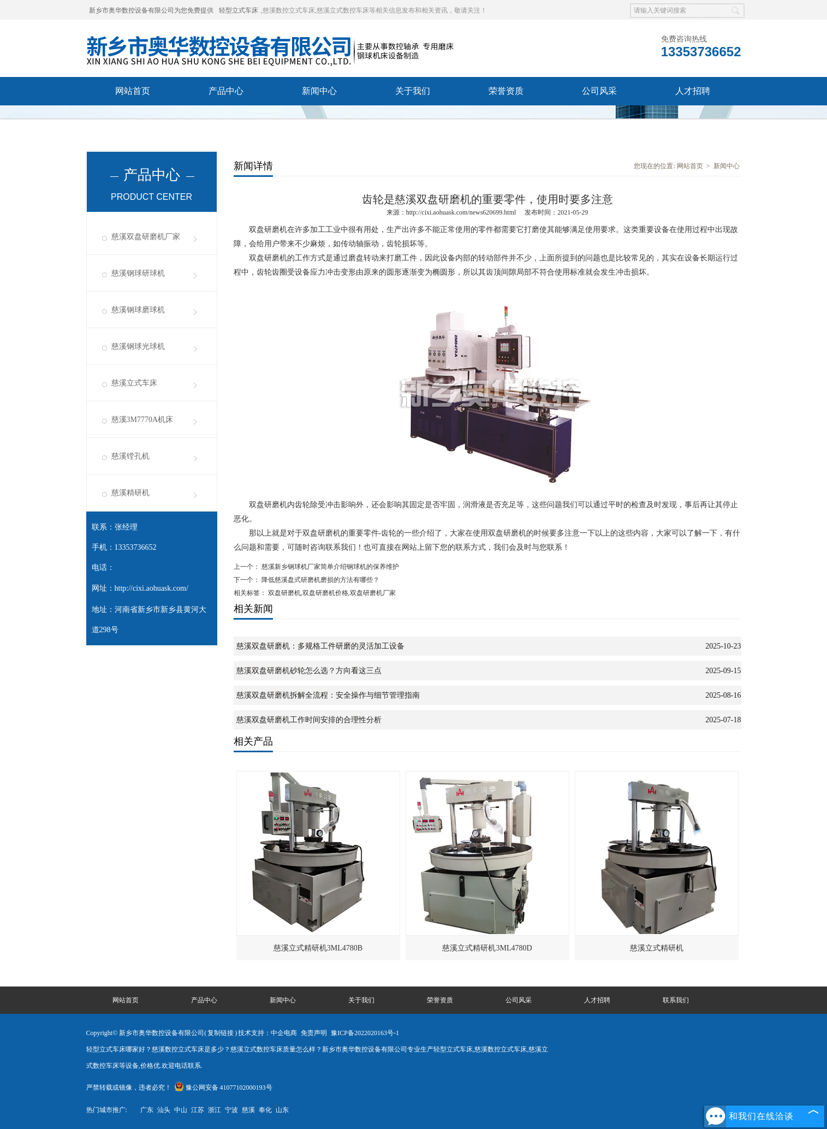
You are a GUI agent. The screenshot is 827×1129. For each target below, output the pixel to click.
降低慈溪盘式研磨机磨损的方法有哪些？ (319, 580)
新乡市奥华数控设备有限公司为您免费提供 (151, 10)
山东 (282, 1110)
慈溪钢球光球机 (138, 346)
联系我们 (132, 119)
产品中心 (226, 91)
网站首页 (132, 91)
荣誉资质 (506, 91)
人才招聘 (692, 91)
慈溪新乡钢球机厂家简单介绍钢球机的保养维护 (329, 567)
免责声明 (314, 1033)
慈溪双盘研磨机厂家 (145, 237)
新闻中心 (319, 91)
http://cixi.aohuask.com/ (151, 588)
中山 (180, 1110)
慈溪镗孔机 (130, 456)
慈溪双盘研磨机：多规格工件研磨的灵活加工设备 (320, 646)
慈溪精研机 (130, 493)
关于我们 (412, 91)
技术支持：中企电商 (267, 1033)
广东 (146, 1110)
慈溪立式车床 (134, 383)
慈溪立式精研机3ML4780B (317, 948)
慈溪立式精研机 (656, 948)
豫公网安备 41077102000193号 (223, 1087)
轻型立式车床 (238, 10)
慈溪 (248, 1110)
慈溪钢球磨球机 (138, 310)
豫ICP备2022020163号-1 (365, 1033)
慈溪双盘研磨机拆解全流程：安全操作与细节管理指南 (328, 695)
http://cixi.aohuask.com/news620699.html (461, 212)
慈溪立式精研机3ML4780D (487, 948)
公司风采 (599, 91)
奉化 (265, 1110)
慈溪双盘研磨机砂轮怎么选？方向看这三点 (309, 671)
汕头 (163, 1110)
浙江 (214, 1110)
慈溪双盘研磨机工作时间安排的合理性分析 (309, 720)
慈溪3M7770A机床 (142, 419)
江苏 (197, 1110)
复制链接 (220, 1033)
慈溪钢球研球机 (138, 273)
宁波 (231, 1110)
